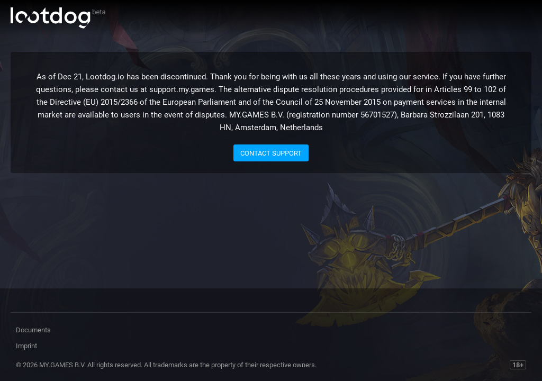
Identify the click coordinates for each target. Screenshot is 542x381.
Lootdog (58, 18)
